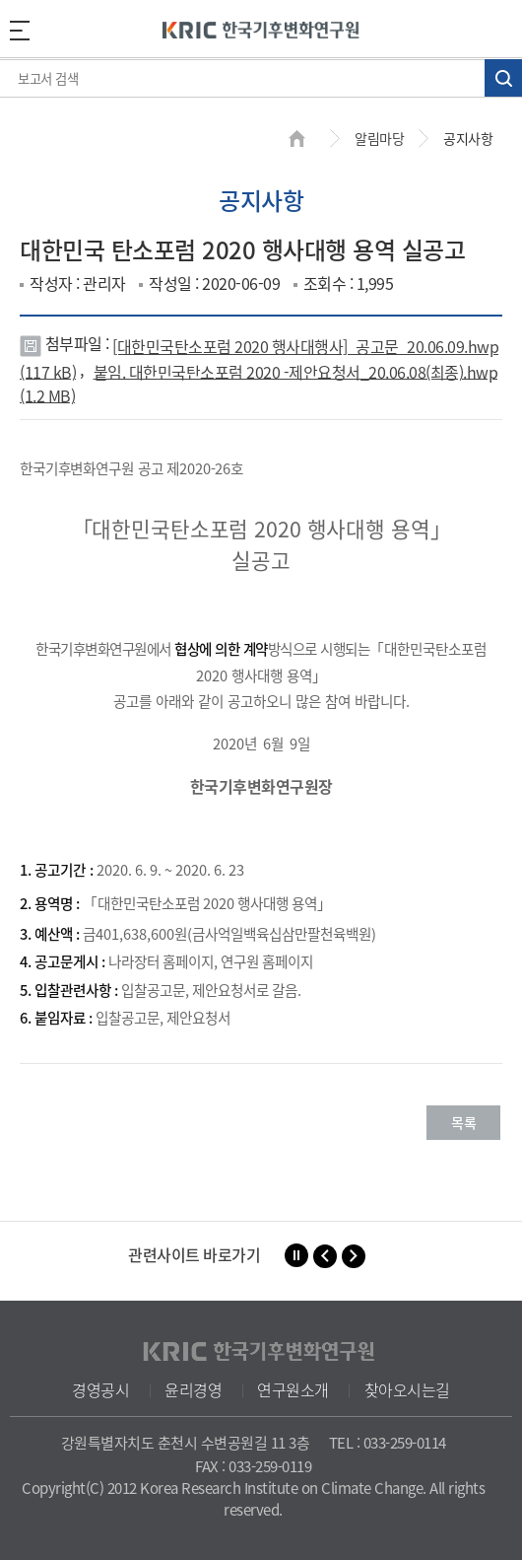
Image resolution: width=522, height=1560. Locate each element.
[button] (325, 1256)
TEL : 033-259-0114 (387, 1443)
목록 (463, 1122)
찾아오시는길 (407, 1389)
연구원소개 (293, 1389)
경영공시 (100, 1389)
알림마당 (379, 138)
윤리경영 (193, 1389)
